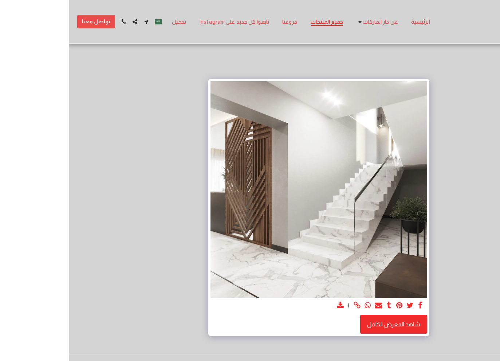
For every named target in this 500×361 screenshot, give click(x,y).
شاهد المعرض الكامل (324, 324)
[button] (308, 21)
